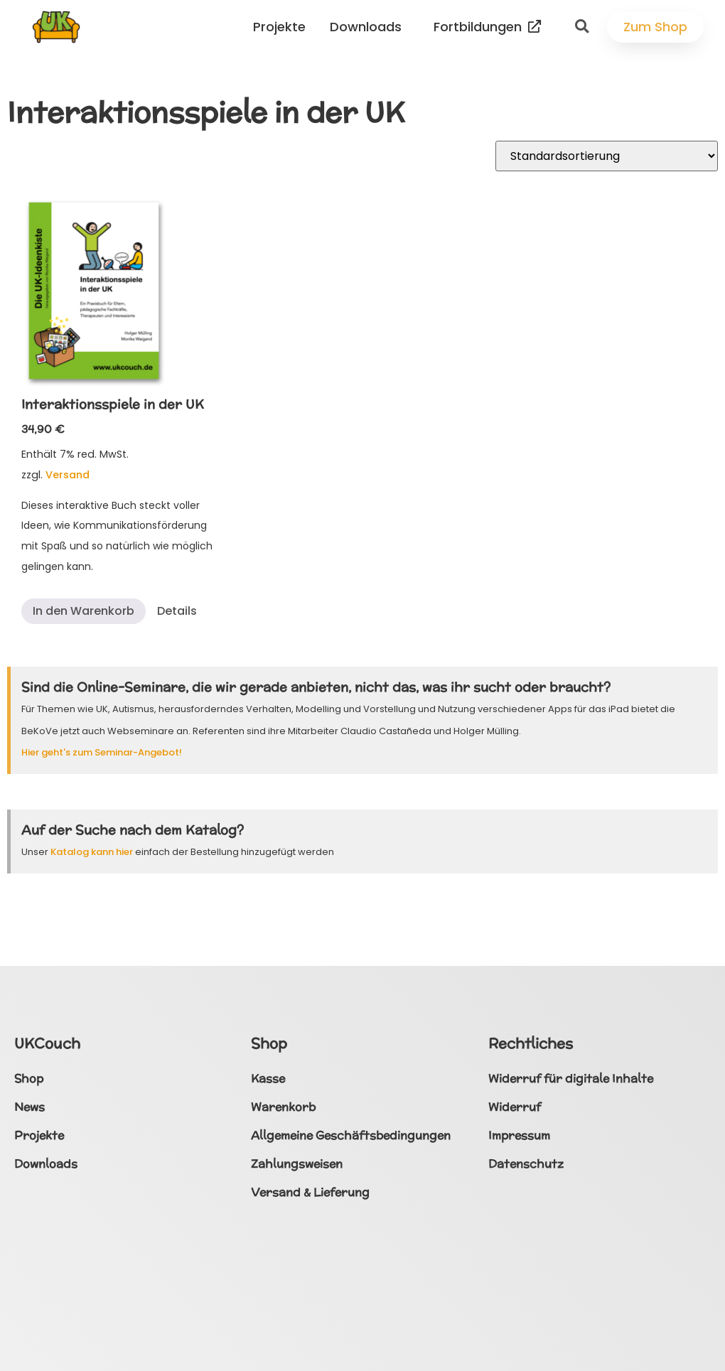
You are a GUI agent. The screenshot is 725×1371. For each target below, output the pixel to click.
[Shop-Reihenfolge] (606, 156)
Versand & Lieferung (310, 1192)
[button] (582, 27)
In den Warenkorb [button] (83, 611)
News (29, 1107)
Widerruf (514, 1107)
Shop (28, 1078)
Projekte (283, 27)
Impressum (519, 1135)
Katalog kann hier (91, 852)
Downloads (369, 27)
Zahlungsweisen (297, 1164)
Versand (67, 475)
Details (177, 611)
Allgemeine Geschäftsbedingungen (351, 1135)
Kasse (268, 1078)
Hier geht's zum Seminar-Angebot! (101, 752)
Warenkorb (283, 1107)
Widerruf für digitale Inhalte (570, 1078)
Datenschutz (526, 1164)
